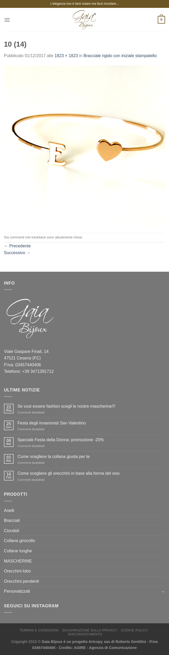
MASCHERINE (18, 561)
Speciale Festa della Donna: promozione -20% (61, 440)
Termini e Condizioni (39, 630)
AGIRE (80, 648)
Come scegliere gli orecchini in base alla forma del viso (69, 473)
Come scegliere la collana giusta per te (54, 456)
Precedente (17, 246)
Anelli (9, 510)
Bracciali (12, 520)
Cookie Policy (134, 630)
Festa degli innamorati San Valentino (52, 423)
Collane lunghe (18, 551)
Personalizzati (17, 591)
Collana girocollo (19, 540)
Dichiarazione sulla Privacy (89, 630)
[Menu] (7, 19)
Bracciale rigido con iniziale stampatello (120, 55)
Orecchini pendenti (21, 581)
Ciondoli (11, 530)
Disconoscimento (85, 634)
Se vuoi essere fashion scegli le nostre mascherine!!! (67, 406)
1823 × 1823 (66, 55)
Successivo (17, 252)
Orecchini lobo (17, 571)
